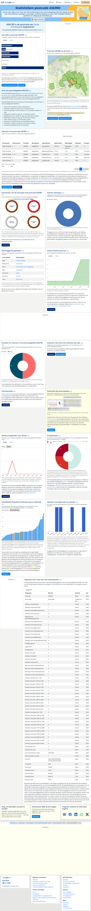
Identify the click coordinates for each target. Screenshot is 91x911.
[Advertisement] (68, 36)
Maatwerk (66, 906)
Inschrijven (36, 816)
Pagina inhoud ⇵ (38, 19)
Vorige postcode (52, 118)
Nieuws (65, 885)
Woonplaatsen (43, 883)
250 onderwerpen (18, 80)
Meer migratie (61, 354)
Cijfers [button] (58, 2)
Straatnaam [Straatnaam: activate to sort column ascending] (5, 143)
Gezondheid (36, 894)
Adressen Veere (7, 187)
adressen (18, 81)
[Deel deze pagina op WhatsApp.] (81, 814)
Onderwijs (5, 574)
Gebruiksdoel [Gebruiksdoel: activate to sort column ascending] (46, 143)
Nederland (67, 115)
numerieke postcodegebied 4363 (30, 93)
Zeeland (18, 276)
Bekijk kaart (83, 18)
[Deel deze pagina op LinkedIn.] (75, 814)
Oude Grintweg (74, 106)
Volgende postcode (65, 118)
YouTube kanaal (67, 908)
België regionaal (48, 887)
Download (85, 2)
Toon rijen (7, 166)
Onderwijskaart (67, 896)
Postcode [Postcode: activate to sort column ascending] (26, 143)
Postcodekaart (67, 897)
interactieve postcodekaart (53, 103)
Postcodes (35, 883)
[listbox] (8, 446)
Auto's (34, 892)
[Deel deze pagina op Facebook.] (70, 814)
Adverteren (66, 903)
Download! (51, 430)
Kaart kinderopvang (68, 894)
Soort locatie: (5, 510)
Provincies (35, 885)
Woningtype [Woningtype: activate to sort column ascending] (68, 143)
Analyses (65, 879)
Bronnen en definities (69, 881)
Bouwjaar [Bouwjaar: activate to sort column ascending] (78, 143)
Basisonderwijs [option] (14, 510)
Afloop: (4, 446)
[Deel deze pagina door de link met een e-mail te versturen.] (64, 814)
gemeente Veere (6, 95)
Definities (21, 85)
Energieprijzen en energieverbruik (42, 896)
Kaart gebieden (67, 892)
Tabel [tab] (11, 40)
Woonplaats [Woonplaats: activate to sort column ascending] (35, 143)
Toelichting (6, 245)
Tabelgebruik (17, 187)
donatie (14, 815)
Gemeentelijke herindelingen (71, 883)
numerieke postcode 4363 (68, 101)
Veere (17, 273)
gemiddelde (7, 394)
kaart (18, 78)
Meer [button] (76, 2)
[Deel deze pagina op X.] (87, 814)
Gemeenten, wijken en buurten (41, 881)
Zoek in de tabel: (76, 136)
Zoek (51, 2)
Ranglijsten (66, 887)
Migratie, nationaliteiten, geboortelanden (44, 897)
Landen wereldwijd (38, 887)
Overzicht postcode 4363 (10, 85)
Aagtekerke (19, 264)
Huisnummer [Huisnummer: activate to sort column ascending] (16, 143)
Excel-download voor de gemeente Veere (41, 180)
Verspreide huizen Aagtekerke (24, 267)
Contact (65, 904)
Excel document (51, 419)
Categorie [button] (28, 590)
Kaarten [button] (68, 2)
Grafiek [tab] (5, 40)
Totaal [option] (8, 446)
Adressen (35, 879)
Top (80, 823)
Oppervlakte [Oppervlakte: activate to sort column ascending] (58, 143)
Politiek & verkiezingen (39, 901)
